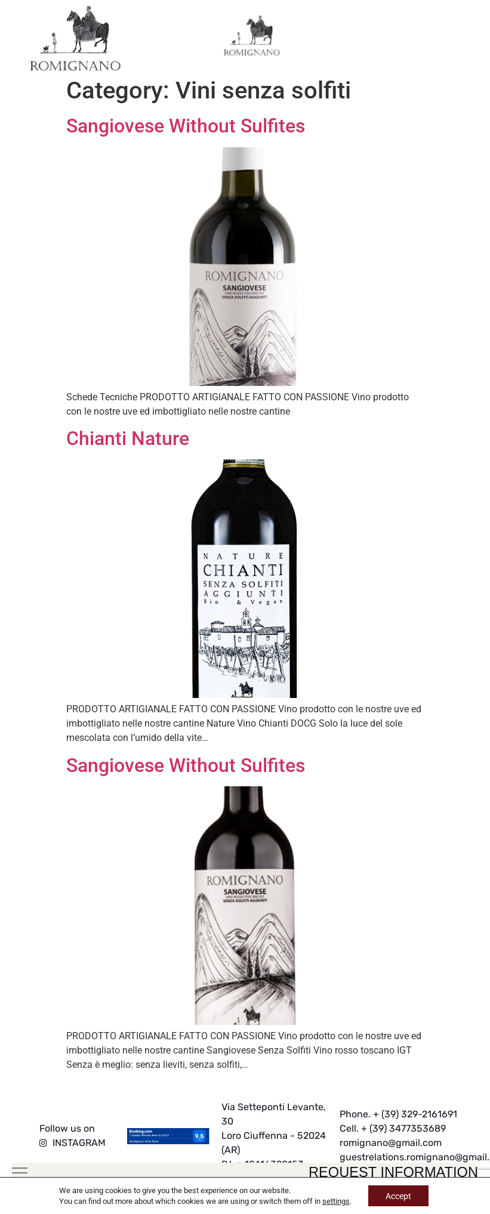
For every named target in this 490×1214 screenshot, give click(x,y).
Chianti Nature (127, 438)
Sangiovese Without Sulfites (185, 126)
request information (388, 1171)
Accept (398, 1195)
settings (335, 1200)
